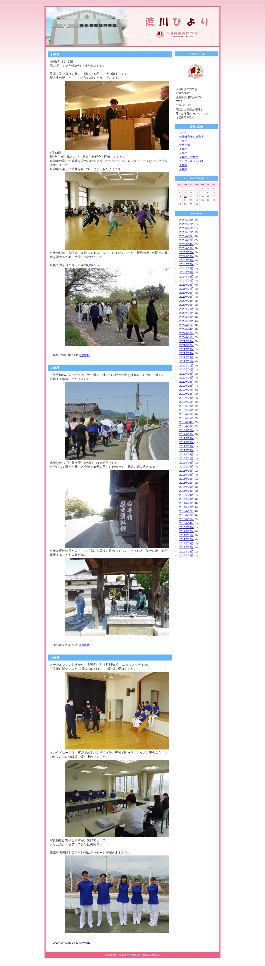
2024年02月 (186, 276)
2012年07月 (186, 547)
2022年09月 (186, 317)
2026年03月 (186, 219)
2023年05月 (186, 296)
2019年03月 (186, 397)
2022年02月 (186, 333)
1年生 (182, 132)
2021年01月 (186, 361)
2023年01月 (186, 308)
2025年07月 (186, 240)
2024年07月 (186, 264)
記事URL (85, 355)
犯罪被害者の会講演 (191, 136)
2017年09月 (186, 438)
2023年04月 (186, 300)
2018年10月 (186, 406)
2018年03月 (186, 426)
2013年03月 (186, 527)
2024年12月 (186, 256)
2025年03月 (186, 248)
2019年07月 (186, 389)
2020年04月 (186, 381)
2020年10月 (186, 369)
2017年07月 (186, 442)
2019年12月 (186, 385)
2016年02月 (186, 478)
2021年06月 (186, 349)
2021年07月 (186, 345)
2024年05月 (186, 268)
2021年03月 (186, 357)
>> (207, 178)
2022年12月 (186, 312)
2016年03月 (186, 474)
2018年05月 (186, 418)
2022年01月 (186, 337)
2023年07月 (186, 288)
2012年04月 (186, 555)
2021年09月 (186, 341)
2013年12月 (186, 511)
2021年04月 (186, 353)
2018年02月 (186, 430)
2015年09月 (186, 486)
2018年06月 (186, 414)
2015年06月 (186, 490)
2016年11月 (186, 458)
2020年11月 (186, 365)
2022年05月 (186, 325)
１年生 (183, 149)
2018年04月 (186, 422)
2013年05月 (186, 519)
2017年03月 (186, 450)
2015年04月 (186, 494)
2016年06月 (186, 466)
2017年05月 (186, 446)
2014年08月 (186, 503)
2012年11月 (186, 535)
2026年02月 (186, 223)
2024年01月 (186, 280)
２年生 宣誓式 (188, 157)
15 (185, 196)
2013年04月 (186, 523)
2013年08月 (186, 515)
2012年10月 (186, 539)
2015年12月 (186, 482)
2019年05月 (186, 393)
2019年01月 (186, 401)
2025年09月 (186, 236)
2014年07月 (186, 507)
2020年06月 (186, 377)
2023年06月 (186, 292)
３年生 (183, 140)
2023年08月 (186, 284)
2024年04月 (186, 272)
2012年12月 (186, 531)
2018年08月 (186, 409)
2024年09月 (186, 260)
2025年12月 (186, 232)
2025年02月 (186, 252)
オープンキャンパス (191, 161)
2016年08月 (186, 462)
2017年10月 (186, 434)
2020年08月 (186, 373)
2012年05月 (186, 551)
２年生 (183, 153)
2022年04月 (186, 329)
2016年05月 (186, 470)
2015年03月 (186, 498)
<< (185, 178)
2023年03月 (186, 304)
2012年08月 (186, 543)
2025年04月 (186, 244)
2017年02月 (186, 454)
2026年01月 (186, 228)
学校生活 (184, 144)
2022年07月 (186, 320)
